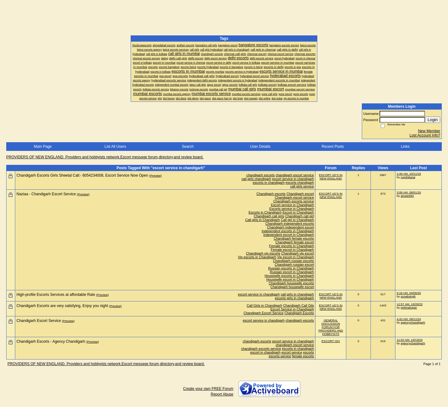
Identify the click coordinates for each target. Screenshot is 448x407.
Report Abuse (222, 394)
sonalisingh (408, 296)
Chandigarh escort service (294, 197)
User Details (260, 146)
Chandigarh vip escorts (263, 253)
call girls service (302, 186)
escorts (308, 352)
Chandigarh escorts (271, 194)
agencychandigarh (413, 322)
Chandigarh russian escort (294, 264)
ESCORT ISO (331, 341)
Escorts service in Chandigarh (291, 208)
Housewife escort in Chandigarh (290, 279)
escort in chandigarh (265, 352)
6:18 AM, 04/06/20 (409, 293)
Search (188, 146)
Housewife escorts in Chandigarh (289, 276)
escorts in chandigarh (269, 182)
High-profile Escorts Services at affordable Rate (55, 294)
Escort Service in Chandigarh (292, 309)
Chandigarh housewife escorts (291, 283)
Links (405, 146)
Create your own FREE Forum (208, 389)
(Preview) (155, 175)
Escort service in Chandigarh (292, 205)
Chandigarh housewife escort (292, 287)
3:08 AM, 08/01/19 (409, 192)
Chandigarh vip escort (297, 253)
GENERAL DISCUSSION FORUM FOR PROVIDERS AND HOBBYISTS (331, 327)
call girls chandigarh (256, 179)
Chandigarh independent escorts (289, 223)
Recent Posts (333, 146)
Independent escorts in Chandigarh (288, 231)
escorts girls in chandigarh (294, 298)
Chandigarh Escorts (299, 313)
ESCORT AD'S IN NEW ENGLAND (331, 176)
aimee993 (407, 195)
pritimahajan (409, 307)
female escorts (303, 356)
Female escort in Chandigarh (292, 249)
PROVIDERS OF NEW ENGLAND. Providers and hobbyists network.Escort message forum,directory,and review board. (104, 157)
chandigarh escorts (260, 175)
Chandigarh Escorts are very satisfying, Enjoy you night (62, 306)
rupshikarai (408, 177)
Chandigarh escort (300, 194)
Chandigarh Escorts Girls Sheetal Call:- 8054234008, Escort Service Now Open (82, 175)
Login (432, 119)
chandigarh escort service (295, 175)
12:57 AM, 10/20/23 (409, 304)
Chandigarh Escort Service (263, 313)
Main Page (43, 146)
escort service (292, 352)
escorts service (280, 356)
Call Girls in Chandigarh (264, 305)
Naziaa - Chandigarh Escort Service (46, 194)
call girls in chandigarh (297, 294)
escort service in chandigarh (293, 179)
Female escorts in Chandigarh (291, 246)
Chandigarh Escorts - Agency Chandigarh (50, 341)
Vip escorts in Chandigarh (257, 257)
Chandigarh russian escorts (293, 261)
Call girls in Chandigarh (262, 220)
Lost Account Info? (424, 135)
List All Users (115, 146)
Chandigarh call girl (299, 216)
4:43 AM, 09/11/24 (409, 319)
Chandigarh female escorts (294, 238)
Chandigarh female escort (294, 242)
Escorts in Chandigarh (265, 212)
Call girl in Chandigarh (297, 220)
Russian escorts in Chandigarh (291, 268)
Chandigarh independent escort (290, 227)
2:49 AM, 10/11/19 (409, 173)
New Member (429, 131)
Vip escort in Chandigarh (295, 257)
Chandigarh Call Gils (298, 305)
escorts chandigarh (300, 182)
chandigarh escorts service (261, 348)
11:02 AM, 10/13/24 (409, 339)
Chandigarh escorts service (293, 201)
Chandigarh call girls (269, 216)
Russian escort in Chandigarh (292, 272)
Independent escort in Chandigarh (288, 235)
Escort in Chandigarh (298, 212)
